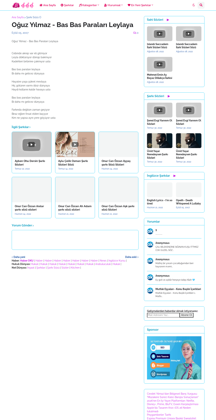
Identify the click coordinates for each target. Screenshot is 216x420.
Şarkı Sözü (53, 267)
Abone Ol (186, 315)
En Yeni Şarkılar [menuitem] (139, 5)
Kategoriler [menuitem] (88, 5)
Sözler (65, 267)
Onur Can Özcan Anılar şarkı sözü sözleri (29, 208)
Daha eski (131, 257)
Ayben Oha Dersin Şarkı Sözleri (30, 162)
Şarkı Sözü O (33, 17)
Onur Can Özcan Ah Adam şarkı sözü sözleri (75, 208)
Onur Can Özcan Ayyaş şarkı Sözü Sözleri (116, 162)
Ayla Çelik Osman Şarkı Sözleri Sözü (73, 162)
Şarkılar (40, 267)
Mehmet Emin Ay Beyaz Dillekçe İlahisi (159, 76)
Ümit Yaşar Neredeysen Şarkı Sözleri (157, 154)
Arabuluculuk (103, 264)
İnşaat (30, 267)
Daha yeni (19, 257)
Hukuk (34, 264)
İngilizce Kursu (116, 260)
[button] (194, 5)
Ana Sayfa (18, 17)
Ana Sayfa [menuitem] (47, 5)
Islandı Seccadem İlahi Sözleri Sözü (157, 46)
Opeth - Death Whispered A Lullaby (188, 202)
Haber (39, 260)
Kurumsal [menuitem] (112, 5)
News (103, 260)
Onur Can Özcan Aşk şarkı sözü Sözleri (118, 208)
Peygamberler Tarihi (159, 414)
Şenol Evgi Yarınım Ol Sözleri (159, 122)
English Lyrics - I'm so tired (159, 202)
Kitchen (75, 267)
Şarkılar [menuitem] (67, 5)
